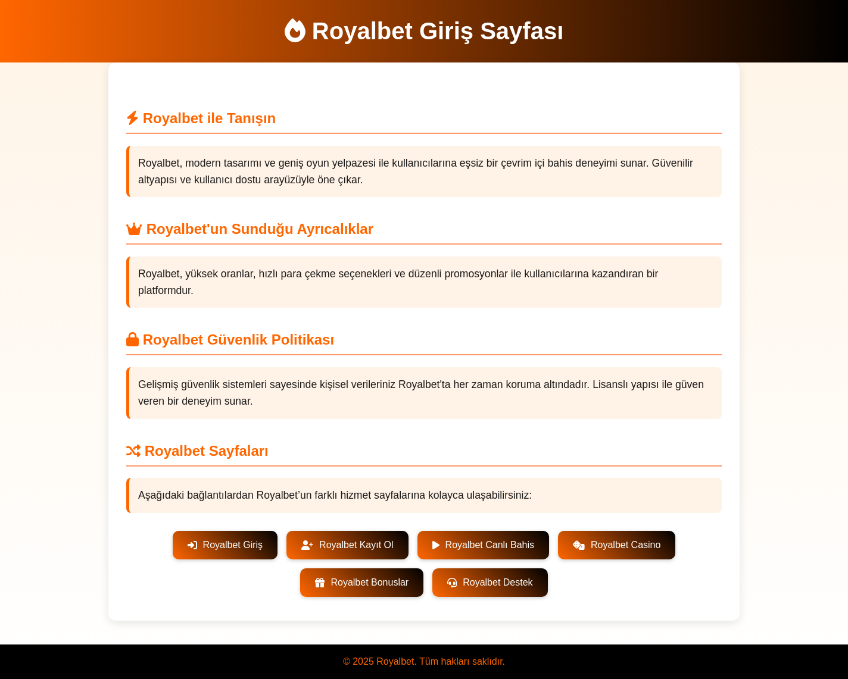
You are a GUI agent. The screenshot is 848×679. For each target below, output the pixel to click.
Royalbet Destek (489, 582)
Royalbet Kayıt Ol (347, 545)
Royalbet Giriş (225, 545)
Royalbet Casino (616, 545)
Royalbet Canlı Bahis (483, 545)
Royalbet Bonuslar (362, 582)
